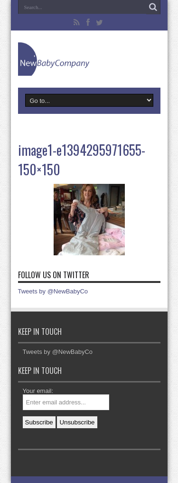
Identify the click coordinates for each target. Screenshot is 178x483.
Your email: (38, 390)
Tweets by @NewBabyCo (53, 291)
